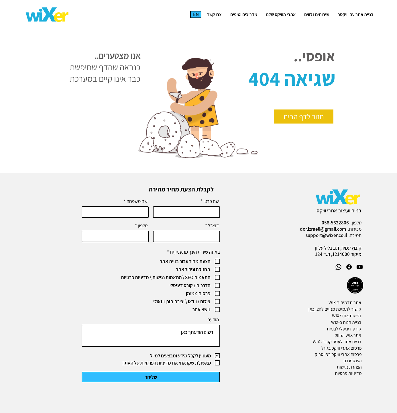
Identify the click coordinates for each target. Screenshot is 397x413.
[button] (316, 15)
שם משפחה (137, 201)
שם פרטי (211, 201)
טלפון (143, 225)
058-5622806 (335, 223)
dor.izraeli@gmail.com (323, 229)
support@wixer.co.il (326, 235)
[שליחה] (151, 377)
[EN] (195, 14)
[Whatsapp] (338, 267)
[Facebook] (349, 267)
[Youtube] (359, 267)
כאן (311, 309)
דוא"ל (213, 225)
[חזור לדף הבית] (303, 116)
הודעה (213, 319)
